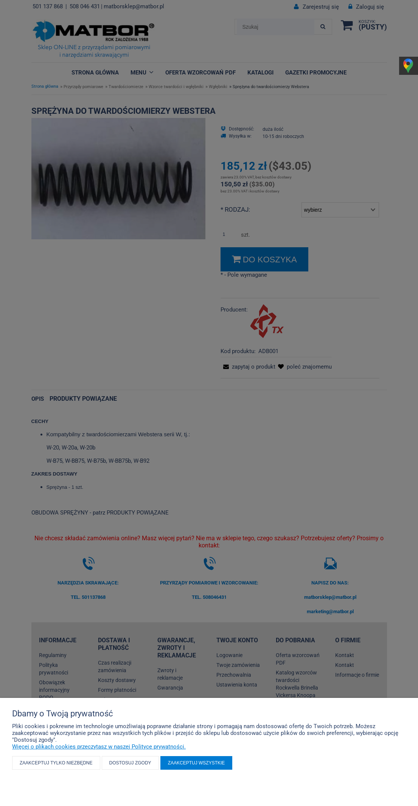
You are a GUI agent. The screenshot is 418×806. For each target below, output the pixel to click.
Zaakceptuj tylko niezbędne (56, 763)
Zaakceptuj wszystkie (196, 763)
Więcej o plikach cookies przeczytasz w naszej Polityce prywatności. (99, 746)
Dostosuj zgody (130, 763)
